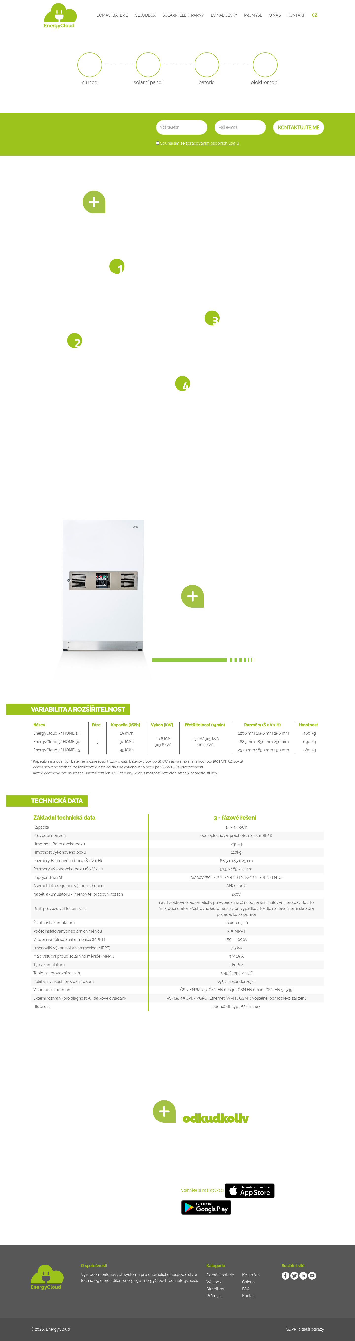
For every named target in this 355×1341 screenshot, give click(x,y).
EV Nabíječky (224, 15)
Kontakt (296, 15)
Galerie (248, 1282)
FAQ (246, 1289)
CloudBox (145, 15)
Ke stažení (251, 1275)
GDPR (291, 1329)
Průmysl (253, 15)
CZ (314, 15)
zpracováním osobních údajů (212, 143)
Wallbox (213, 1282)
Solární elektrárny (183, 15)
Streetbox (215, 1289)
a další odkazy (311, 1329)
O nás (275, 15)
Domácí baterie (112, 15)
